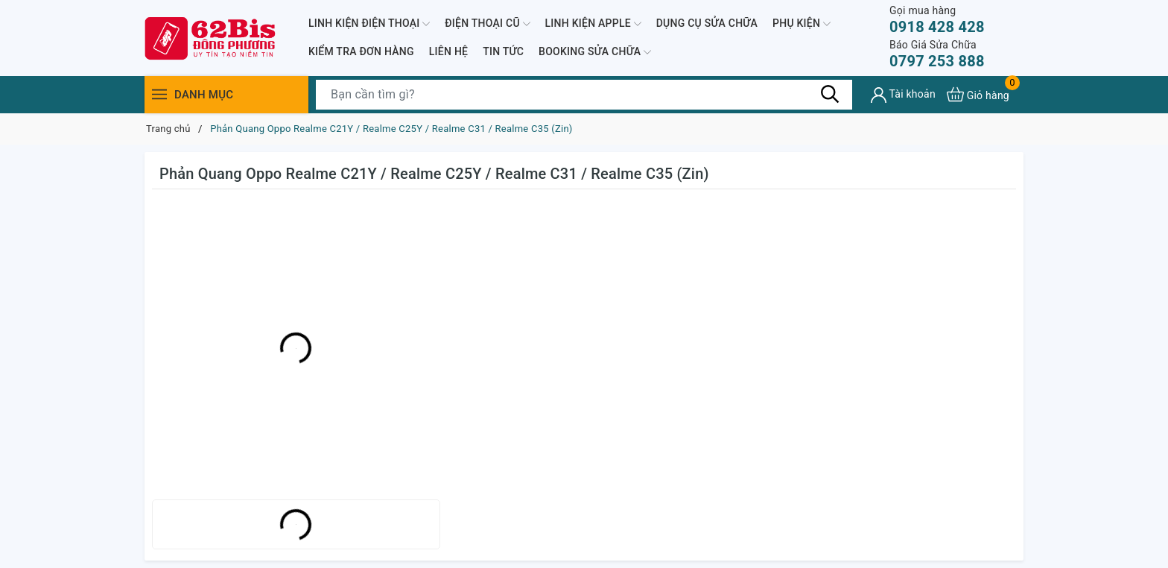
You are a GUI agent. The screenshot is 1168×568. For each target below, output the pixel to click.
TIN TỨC (503, 51)
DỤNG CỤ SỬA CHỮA (707, 23)
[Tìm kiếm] (830, 94)
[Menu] (159, 94)
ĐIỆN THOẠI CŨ (487, 23)
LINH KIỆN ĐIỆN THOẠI (369, 23)
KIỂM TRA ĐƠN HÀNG (361, 51)
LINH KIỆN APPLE (593, 23)
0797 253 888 (937, 54)
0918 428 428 (937, 20)
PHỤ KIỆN (801, 23)
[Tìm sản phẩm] (584, 95)
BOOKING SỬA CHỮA (595, 52)
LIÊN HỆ (448, 51)
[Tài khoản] (903, 95)
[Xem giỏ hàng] (978, 94)
